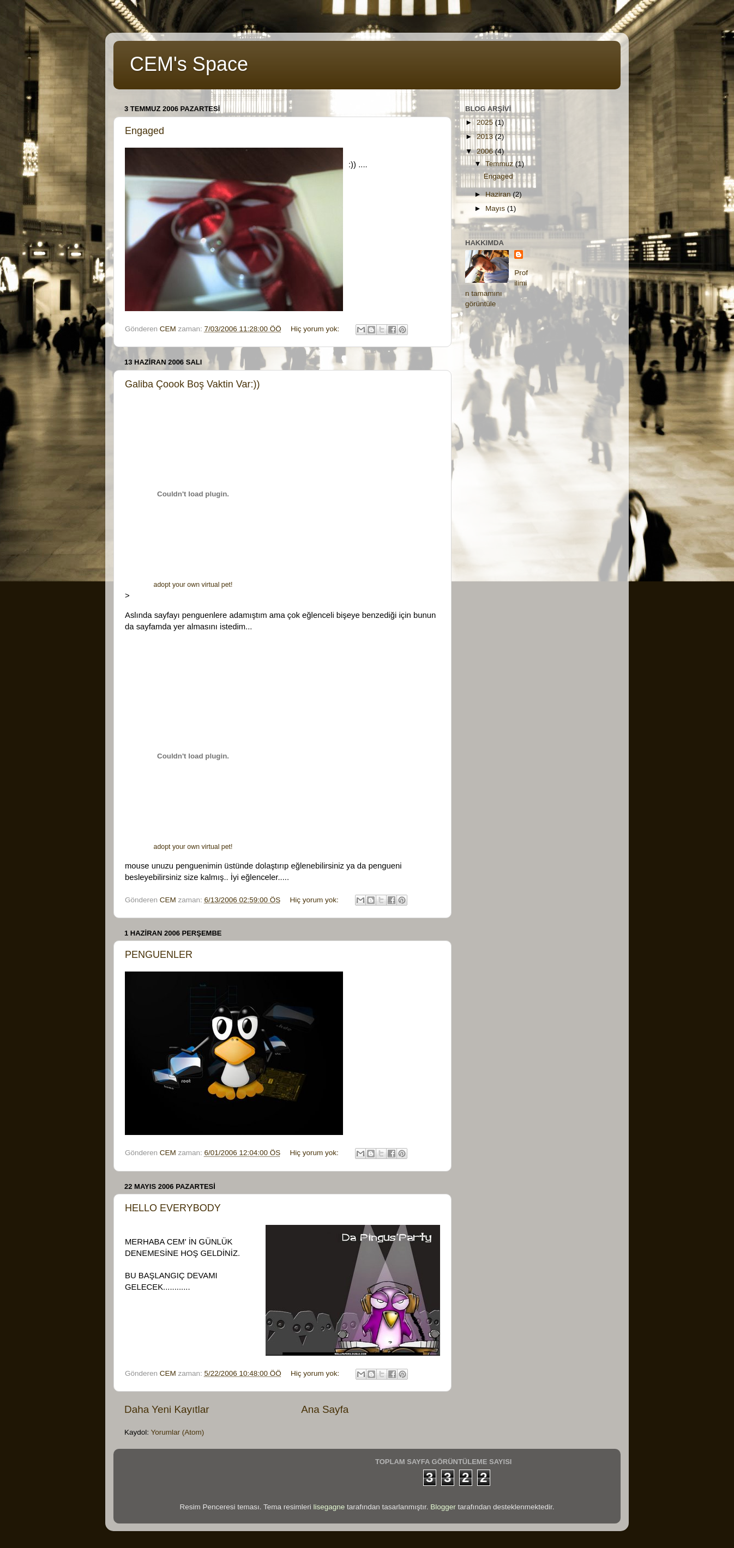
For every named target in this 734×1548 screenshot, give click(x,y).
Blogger (443, 1507)
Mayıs (496, 208)
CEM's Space (189, 64)
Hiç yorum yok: (316, 329)
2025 (486, 122)
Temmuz (500, 164)
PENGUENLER (158, 954)
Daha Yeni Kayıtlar (166, 1409)
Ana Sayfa (324, 1409)
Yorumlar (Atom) (177, 1432)
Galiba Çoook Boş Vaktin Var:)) (192, 384)
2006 (486, 151)
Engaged (144, 130)
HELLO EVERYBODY (173, 1208)
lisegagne (329, 1507)
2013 (486, 136)
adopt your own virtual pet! (193, 584)
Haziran (499, 194)
